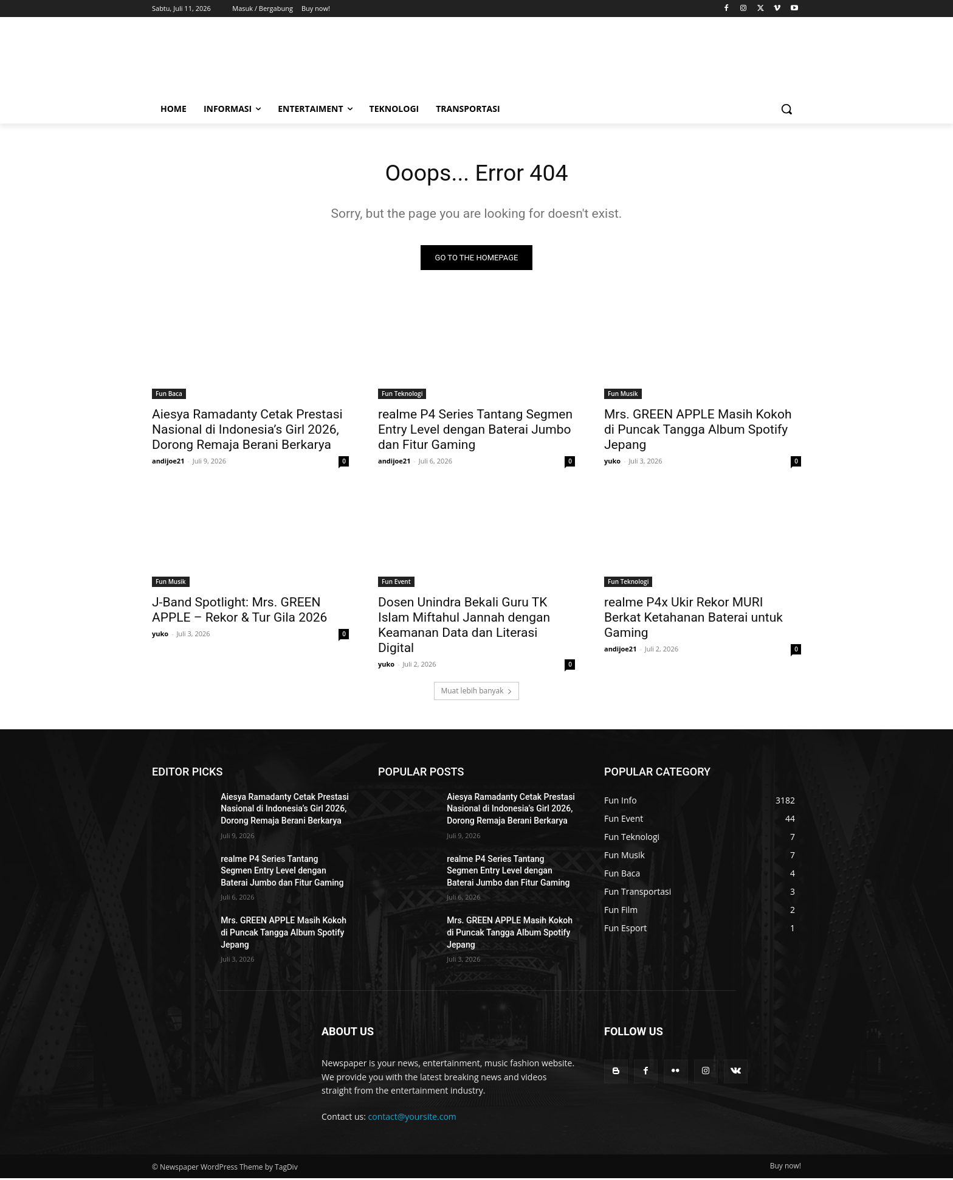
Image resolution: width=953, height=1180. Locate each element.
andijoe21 (168, 462)
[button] (786, 108)
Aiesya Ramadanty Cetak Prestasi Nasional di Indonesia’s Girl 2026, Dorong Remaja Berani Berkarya (247, 431)
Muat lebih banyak (476, 692)
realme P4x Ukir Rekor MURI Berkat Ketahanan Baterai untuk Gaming (693, 619)
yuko (612, 462)
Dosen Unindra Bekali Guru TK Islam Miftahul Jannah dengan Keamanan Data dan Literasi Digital (464, 627)
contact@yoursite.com (412, 1119)
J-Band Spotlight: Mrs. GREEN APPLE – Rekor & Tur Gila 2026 (239, 611)
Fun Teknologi (402, 395)
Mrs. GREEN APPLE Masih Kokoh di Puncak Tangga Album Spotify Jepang (698, 431)
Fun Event (396, 583)
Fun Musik (623, 395)
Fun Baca (169, 395)
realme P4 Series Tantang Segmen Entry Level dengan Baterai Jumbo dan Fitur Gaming (475, 431)
